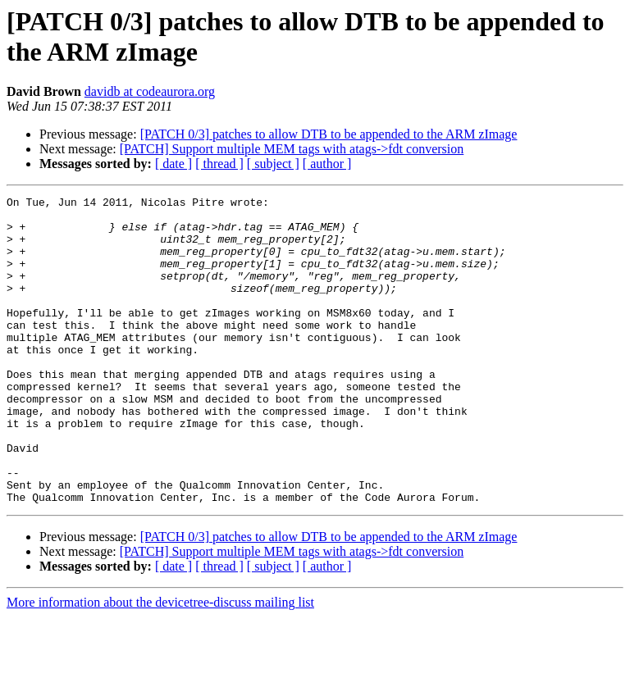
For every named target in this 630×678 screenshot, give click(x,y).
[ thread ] (219, 164)
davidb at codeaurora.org (149, 91)
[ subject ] (273, 164)
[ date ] (173, 164)
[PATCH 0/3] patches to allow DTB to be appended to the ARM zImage (329, 134)
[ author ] (327, 164)
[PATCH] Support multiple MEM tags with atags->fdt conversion (292, 149)
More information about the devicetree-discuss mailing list (160, 664)
